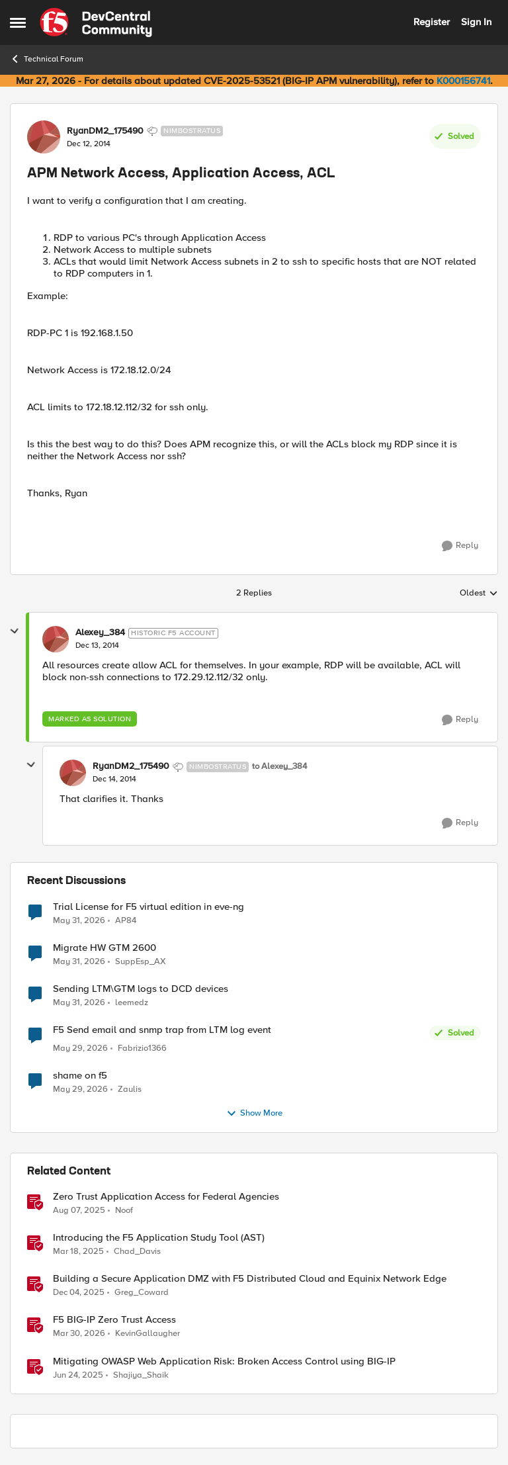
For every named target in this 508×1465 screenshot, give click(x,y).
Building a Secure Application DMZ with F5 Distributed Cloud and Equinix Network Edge (249, 1278)
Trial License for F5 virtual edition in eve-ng (148, 906)
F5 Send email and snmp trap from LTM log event (162, 1030)
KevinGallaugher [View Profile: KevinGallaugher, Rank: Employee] (147, 1334)
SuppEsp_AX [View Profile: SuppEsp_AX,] (140, 961)
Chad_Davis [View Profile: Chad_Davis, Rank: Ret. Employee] (137, 1252)
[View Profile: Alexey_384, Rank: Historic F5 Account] (55, 639)
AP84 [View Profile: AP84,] (125, 920)
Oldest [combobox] (479, 593)
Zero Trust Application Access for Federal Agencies (166, 1196)
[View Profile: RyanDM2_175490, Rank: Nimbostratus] (43, 137)
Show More (254, 1113)
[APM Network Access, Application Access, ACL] (97, 645)
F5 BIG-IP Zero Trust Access (114, 1319)
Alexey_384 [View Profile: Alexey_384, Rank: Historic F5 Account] (100, 632)
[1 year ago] (79, 1211)
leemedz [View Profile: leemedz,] (131, 1002)
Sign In (476, 22)
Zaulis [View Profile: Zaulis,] (130, 1089)
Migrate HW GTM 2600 (104, 948)
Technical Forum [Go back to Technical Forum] (46, 59)
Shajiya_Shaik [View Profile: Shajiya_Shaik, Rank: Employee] (141, 1375)
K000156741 (463, 81)
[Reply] (460, 546)
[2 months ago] (79, 920)
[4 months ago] (79, 1334)
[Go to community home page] (96, 22)
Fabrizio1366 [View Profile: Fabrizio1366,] (142, 1048)
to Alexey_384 (279, 767)
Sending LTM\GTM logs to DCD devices (140, 989)
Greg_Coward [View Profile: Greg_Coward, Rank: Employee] (141, 1293)
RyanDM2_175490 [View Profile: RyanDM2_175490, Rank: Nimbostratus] (105, 131)
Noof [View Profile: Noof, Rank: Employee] (124, 1211)
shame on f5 (80, 1075)
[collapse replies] (14, 631)
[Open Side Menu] (17, 22)
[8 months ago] (79, 1293)
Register (431, 22)
